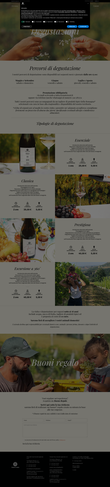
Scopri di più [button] (27, 26)
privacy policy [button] (72, 10)
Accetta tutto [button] (83, 26)
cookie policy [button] (46, 13)
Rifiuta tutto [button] (72, 26)
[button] (88, 3)
